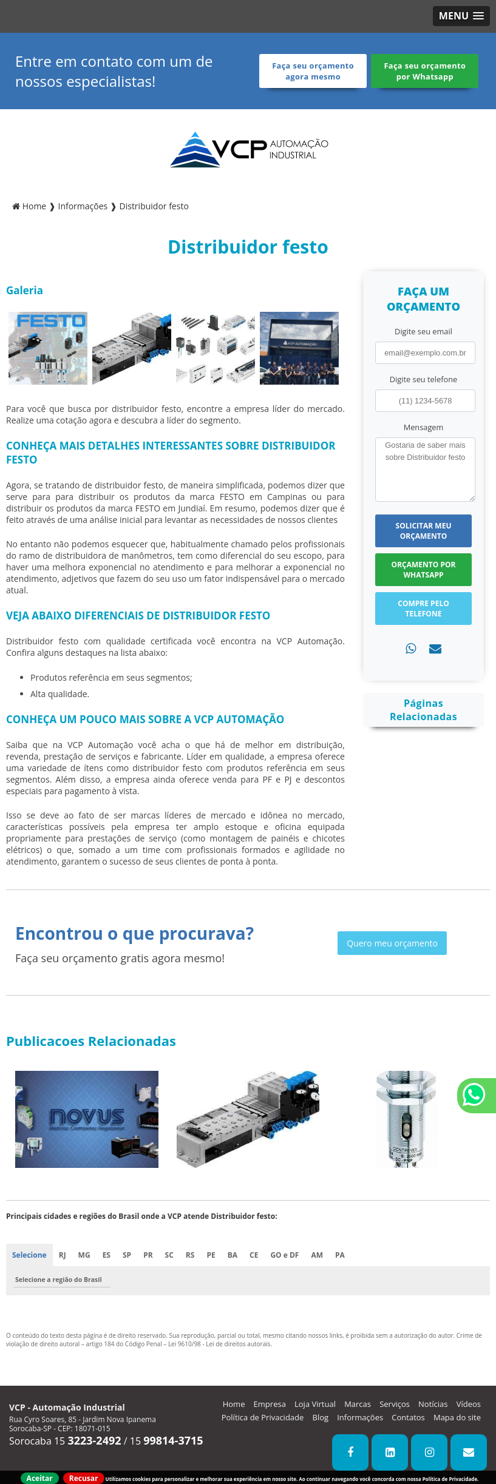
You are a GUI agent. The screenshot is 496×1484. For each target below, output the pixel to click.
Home (234, 1403)
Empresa (270, 1403)
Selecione (29, 1255)
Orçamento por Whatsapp (424, 569)
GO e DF (284, 1255)
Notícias (432, 1403)
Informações (360, 1417)
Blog (321, 1417)
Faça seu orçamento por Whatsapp (425, 71)
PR (147, 1255)
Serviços (394, 1403)
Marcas (357, 1403)
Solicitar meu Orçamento (424, 531)
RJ (62, 1255)
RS (190, 1255)
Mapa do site (457, 1417)
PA (340, 1255)
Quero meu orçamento (392, 943)
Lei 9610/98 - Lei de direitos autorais (219, 1344)
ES (106, 1255)
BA (232, 1255)
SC (169, 1255)
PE (210, 1255)
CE (254, 1255)
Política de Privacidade (263, 1417)
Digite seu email (423, 331)
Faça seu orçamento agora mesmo (313, 71)
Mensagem (424, 427)
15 (166, 1441)
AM (317, 1255)
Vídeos (469, 1403)
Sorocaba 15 (65, 1441)
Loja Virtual (315, 1403)
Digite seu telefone (423, 379)
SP (127, 1255)
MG (84, 1255)
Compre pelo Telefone (423, 608)
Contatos (408, 1417)
